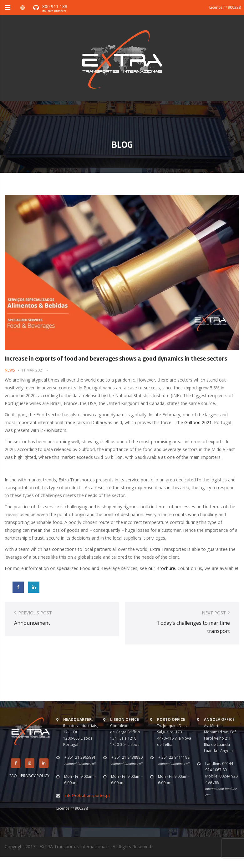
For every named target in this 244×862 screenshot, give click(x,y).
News (10, 370)
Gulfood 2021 (198, 422)
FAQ (13, 775)
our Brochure (161, 568)
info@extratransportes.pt (87, 795)
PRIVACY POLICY (35, 775)
